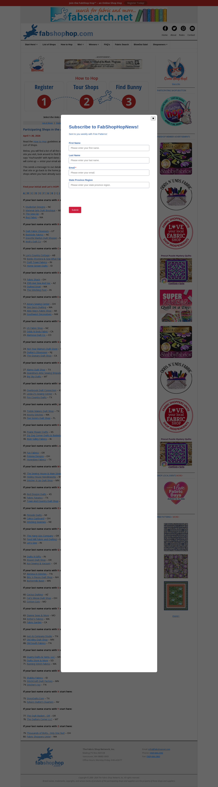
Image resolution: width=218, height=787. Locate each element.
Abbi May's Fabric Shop (39, 310)
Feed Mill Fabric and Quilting (42, 539)
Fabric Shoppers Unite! (39, 736)
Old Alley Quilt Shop (37, 639)
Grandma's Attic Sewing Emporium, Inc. (47, 373)
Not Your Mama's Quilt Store (42, 348)
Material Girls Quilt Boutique (40, 210)
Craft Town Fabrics (37, 262)
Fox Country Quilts (37, 397)
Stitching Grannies (36, 521)
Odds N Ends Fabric (37, 331)
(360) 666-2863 (153, 756)
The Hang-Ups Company (40, 535)
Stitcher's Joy (33, 684)
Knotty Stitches (35, 414)
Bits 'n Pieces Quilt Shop (39, 577)
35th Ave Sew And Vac (38, 283)
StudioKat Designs (35, 206)
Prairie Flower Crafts (37, 431)
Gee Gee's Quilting (36, 307)
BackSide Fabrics (34, 234)
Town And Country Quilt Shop (42, 501)
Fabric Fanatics (35, 497)
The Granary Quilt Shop (39, 355)
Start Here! (31, 44)
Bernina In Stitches (37, 573)
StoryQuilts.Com (35, 698)
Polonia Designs (35, 456)
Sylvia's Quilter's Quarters (40, 701)
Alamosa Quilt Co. (36, 335)
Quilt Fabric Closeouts (37, 231)
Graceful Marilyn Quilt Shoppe (41, 238)
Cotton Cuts (33, 601)
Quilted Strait (34, 286)
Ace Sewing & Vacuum (38, 563)
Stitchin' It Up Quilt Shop (40, 480)
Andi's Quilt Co (33, 241)
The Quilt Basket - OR (38, 715)
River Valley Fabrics (37, 438)
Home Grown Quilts (37, 265)
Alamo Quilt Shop (36, 369)
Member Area (73, 123)
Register (59, 123)
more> (179, 475)
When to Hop (125, 123)
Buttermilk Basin (35, 580)
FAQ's (107, 44)
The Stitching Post (37, 289)
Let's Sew (32, 542)
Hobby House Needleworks (41, 476)
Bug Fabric (31, 217)
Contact (191, 35)
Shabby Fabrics (35, 677)
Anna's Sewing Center (38, 303)
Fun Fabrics (33, 452)
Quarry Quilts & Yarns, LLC (41, 656)
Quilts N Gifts (34, 556)
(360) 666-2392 (156, 752)
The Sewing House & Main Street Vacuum (49, 473)
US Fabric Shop (35, 328)
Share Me (176, 84)
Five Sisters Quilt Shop (38, 418)
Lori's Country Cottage (38, 255)
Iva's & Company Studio (39, 636)
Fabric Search (122, 44)
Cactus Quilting (35, 594)
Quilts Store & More (37, 660)
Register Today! (135, 2)
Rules (182, 35)
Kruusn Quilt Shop (36, 559)
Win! (81, 44)
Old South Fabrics (36, 643)
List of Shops (49, 44)
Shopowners (160, 44)
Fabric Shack (33, 279)
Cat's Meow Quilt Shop (39, 598)
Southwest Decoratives (39, 314)
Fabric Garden (34, 622)
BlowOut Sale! (141, 44)
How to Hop (66, 44)
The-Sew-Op (32, 213)
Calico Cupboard (35, 518)
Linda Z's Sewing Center (39, 393)
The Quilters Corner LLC (39, 719)
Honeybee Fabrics (36, 459)
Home (165, 35)
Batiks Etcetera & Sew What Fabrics (46, 258)
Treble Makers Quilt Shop (40, 411)
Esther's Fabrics (35, 618)
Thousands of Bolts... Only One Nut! (46, 733)
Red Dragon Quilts (36, 494)
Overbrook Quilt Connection (41, 390)
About (173, 35)
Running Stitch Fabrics (38, 663)
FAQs (106, 123)
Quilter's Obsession (37, 352)
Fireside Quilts (34, 515)
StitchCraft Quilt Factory (39, 681)
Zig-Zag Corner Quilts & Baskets (44, 435)
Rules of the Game (77, 141)
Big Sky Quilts (34, 376)
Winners (94, 44)
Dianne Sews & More (38, 615)
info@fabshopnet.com (159, 749)
